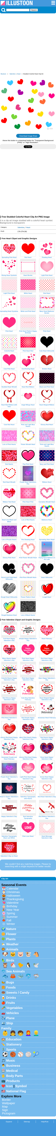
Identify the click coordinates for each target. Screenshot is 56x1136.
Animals (12, 949)
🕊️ (36, 965)
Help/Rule (44, 1122)
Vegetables (14, 1008)
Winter (10, 924)
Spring (10, 913)
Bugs (10, 982)
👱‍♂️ (36, 1033)
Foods (11, 987)
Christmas (13, 892)
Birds (10, 960)
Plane (10, 1018)
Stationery (14, 1044)
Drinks (11, 997)
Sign (5, 1110)
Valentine (12, 74)
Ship (9, 1023)
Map (5, 1106)
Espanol (9, 1122)
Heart (19, 74)
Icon (9, 1086)
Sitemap (27, 1122)
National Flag (16, 1091)
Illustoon (3, 74)
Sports (11, 1049)
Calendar (12, 888)
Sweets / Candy (17, 992)
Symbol (21, 1086)
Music (10, 1060)
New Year (12, 909)
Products (13, 1081)
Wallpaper (8, 1103)
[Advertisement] (28, 44)
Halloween (13, 895)
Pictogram (8, 1113)
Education (13, 1039)
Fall (8, 920)
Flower (11, 934)
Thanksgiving (15, 899)
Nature (11, 929)
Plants (11, 939)
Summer (12, 916)
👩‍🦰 (28, 1033)
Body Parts (14, 1076)
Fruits (10, 1003)
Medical (12, 1070)
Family (6, 1028)
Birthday (11, 906)
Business (13, 1065)
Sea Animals (15, 971)
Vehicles (12, 1013)
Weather (12, 944)
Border (6, 1099)
